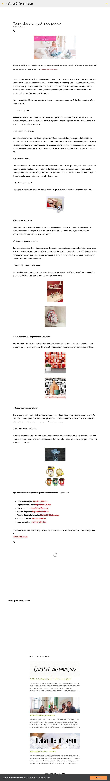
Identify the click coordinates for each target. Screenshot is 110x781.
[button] (14, 30)
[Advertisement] (55, 581)
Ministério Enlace (19, 3)
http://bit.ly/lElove (39, 518)
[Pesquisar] (107, 3)
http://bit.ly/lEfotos (40, 501)
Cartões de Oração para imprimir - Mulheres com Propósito (50, 679)
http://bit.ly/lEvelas (38, 522)
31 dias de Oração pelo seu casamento (43, 751)
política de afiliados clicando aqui (49, 69)
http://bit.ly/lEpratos (43, 505)
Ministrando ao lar (20, 537)
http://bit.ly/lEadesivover (50, 515)
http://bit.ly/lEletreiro (39, 508)
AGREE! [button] (98, 777)
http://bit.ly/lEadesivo (40, 512)
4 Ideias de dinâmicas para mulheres (42, 715)
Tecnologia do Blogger (55, 774)
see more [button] (47, 777)
